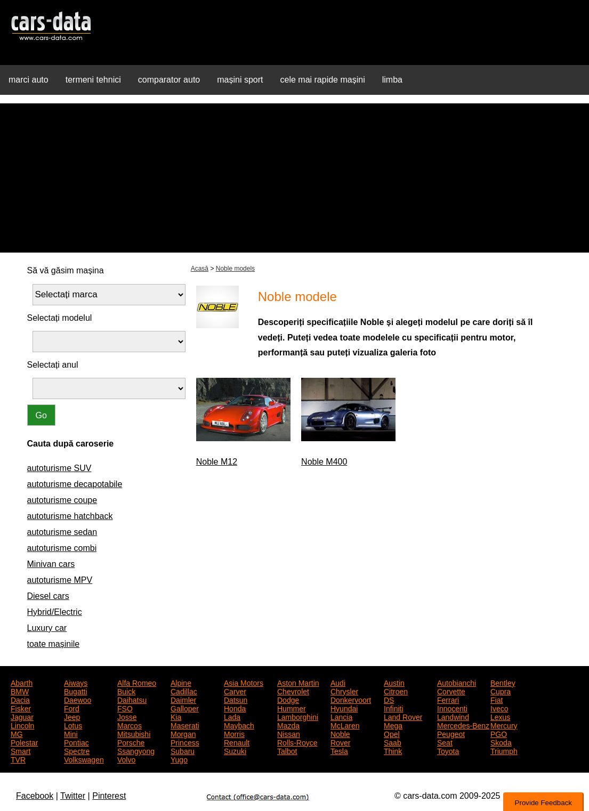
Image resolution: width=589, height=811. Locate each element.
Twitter (72, 795)
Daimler (183, 699)
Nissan (288, 733)
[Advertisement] (294, 178)
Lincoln (22, 724)
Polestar (24, 742)
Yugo (179, 759)
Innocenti (452, 707)
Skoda (501, 742)
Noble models (235, 268)
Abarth (22, 682)
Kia (176, 716)
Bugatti (75, 690)
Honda (235, 707)
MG (17, 733)
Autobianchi (456, 682)
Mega (393, 724)
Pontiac (76, 742)
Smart (20, 750)
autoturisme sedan (62, 532)
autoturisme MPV (60, 580)
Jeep (72, 716)
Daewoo (77, 699)
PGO (498, 733)
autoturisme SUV (59, 468)
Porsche (130, 742)
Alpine (181, 682)
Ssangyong (136, 750)
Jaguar (22, 716)
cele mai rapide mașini (322, 79)
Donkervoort (350, 699)
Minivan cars (51, 564)
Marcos (129, 724)
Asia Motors (243, 682)
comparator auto (169, 79)
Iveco (499, 707)
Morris (234, 733)
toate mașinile (53, 643)
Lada (232, 716)
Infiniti (394, 707)
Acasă (199, 268)
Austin (394, 682)
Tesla (339, 750)
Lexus (500, 716)
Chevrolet (293, 690)
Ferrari (448, 699)
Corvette (451, 690)
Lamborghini (297, 716)
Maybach (239, 724)
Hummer (291, 707)
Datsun (235, 699)
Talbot (287, 750)
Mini (71, 733)
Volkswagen (84, 759)
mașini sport (240, 79)
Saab (392, 742)
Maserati (185, 724)
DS (389, 699)
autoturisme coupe (62, 500)
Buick (126, 690)
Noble (340, 733)
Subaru (183, 750)
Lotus (73, 724)
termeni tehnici (93, 79)
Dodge (288, 699)
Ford (71, 707)
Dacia (20, 699)
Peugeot (451, 733)
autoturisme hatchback (70, 516)
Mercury (504, 724)
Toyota (448, 750)
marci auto (29, 79)
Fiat (496, 699)
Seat (445, 742)
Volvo (126, 759)
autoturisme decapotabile (75, 484)
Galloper (185, 707)
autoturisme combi (62, 548)
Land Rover (403, 716)
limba (392, 79)
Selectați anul (52, 364)
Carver (235, 690)
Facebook (34, 795)
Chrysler (344, 690)
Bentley (502, 682)
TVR (18, 759)
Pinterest (109, 795)
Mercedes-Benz (463, 724)
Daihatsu (132, 699)
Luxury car (47, 627)
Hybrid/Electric (54, 612)
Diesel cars (48, 596)
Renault (236, 742)
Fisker (21, 707)
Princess (185, 742)
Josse (127, 716)
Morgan (183, 733)
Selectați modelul (59, 317)
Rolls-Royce (297, 742)
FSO (125, 707)
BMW (20, 690)
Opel (392, 733)
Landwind (453, 716)
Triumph (504, 750)
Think (393, 750)
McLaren (344, 724)
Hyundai (344, 707)
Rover (340, 742)
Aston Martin (298, 682)
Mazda (288, 724)
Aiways (75, 682)
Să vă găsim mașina (65, 270)
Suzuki (235, 750)
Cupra (500, 690)
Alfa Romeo (136, 682)
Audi (337, 682)
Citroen (396, 690)
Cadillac (184, 690)
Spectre (77, 750)
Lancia (341, 716)
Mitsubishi (133, 733)
